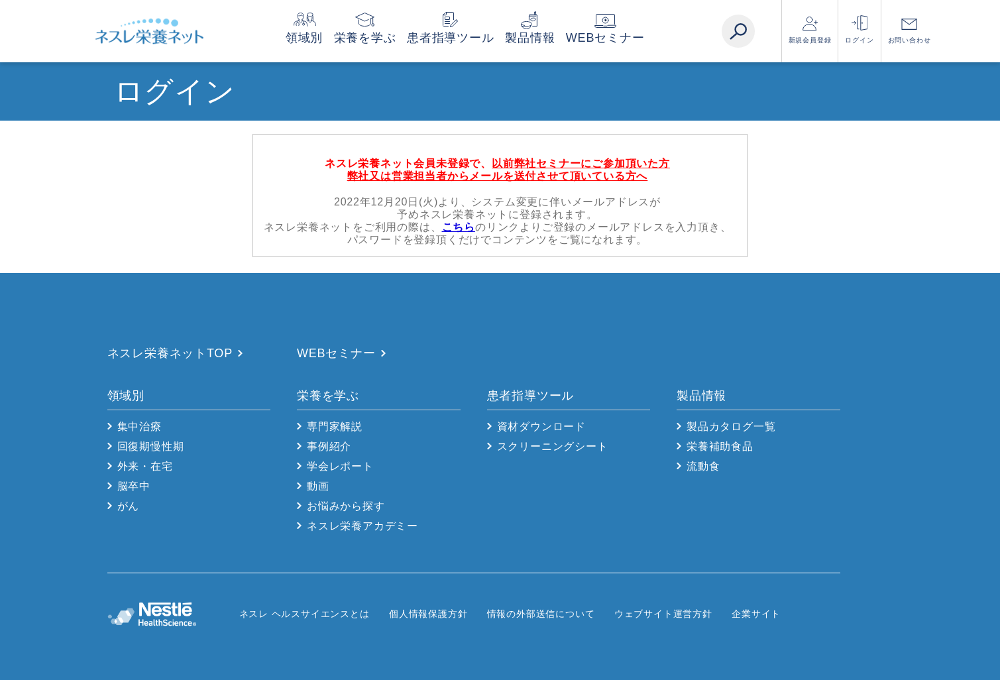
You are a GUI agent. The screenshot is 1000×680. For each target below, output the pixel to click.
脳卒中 (133, 486)
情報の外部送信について (541, 613)
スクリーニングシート (552, 446)
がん (128, 506)
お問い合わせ (909, 40)
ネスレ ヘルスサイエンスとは (304, 613)
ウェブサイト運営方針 (663, 613)
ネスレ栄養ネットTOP (170, 353)
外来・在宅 (145, 466)
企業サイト (756, 613)
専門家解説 (334, 426)
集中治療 (139, 426)
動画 (318, 486)
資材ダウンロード (541, 426)
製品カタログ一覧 (731, 426)
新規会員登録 (810, 40)
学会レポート (340, 466)
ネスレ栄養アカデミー (362, 526)
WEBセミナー (631, 37)
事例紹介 (329, 446)
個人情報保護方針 (428, 613)
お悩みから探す (346, 506)
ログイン (859, 40)
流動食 (703, 466)
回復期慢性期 (150, 446)
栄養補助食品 (720, 446)
